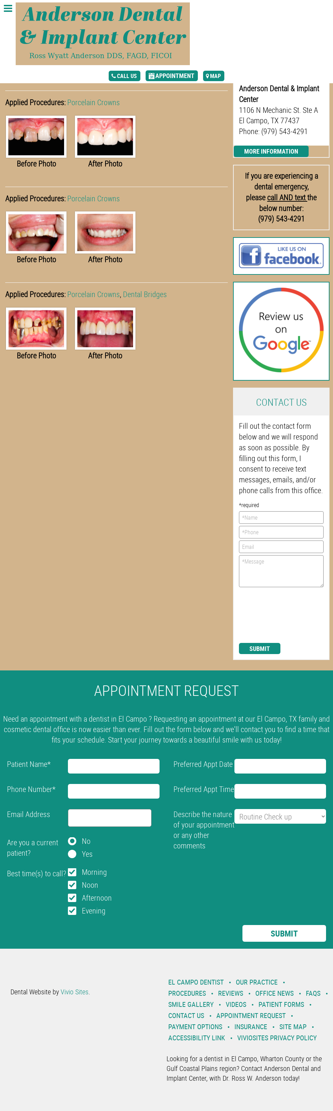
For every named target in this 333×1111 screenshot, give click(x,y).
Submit (259, 648)
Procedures (187, 993)
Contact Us (186, 1015)
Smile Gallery (191, 1004)
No (86, 841)
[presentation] (267, 614)
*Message (281, 571)
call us (127, 76)
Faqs (313, 993)
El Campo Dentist (196, 982)
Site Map (293, 1026)
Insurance (250, 1026)
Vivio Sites (74, 991)
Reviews (230, 993)
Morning (94, 872)
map (215, 76)
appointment (174, 75)
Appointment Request (251, 1015)
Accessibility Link (196, 1037)
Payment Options (195, 1026)
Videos (236, 1004)
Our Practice (257, 982)
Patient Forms (281, 1004)
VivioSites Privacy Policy (277, 1037)
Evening (94, 911)
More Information (271, 151)
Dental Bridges (145, 294)
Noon (90, 885)
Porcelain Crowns (93, 102)
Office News (274, 993)
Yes (87, 854)
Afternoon (97, 898)
